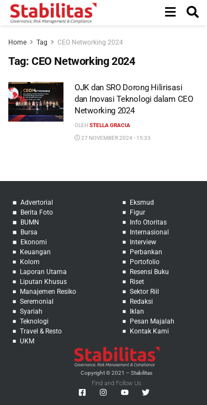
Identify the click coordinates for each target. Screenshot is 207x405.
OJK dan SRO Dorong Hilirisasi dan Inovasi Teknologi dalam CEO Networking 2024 (134, 99)
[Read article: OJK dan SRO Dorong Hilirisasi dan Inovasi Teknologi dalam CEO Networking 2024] (35, 102)
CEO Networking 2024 (90, 42)
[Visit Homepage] (53, 13)
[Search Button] (193, 12)
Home (17, 42)
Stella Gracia (109, 125)
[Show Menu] (170, 12)
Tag (41, 42)
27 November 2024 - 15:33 (113, 138)
